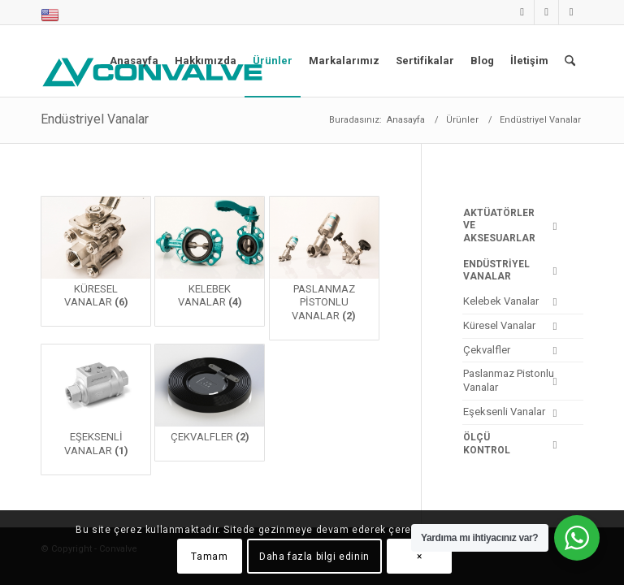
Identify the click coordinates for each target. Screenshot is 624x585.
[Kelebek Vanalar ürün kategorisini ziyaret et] (209, 262)
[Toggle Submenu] (554, 226)
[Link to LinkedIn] (522, 12)
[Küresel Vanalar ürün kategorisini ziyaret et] (95, 262)
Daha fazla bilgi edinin (314, 556)
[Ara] (570, 61)
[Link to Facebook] (571, 12)
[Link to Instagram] (546, 12)
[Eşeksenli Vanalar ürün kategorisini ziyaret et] (95, 409)
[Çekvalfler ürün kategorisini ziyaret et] (209, 402)
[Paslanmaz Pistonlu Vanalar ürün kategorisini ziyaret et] (324, 268)
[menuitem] (50, 16)
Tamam (209, 556)
